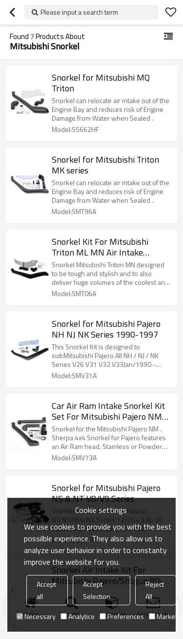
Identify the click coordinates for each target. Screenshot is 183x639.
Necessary (36, 616)
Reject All (154, 590)
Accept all (46, 590)
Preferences (122, 616)
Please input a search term (79, 12)
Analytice (78, 616)
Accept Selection (96, 590)
